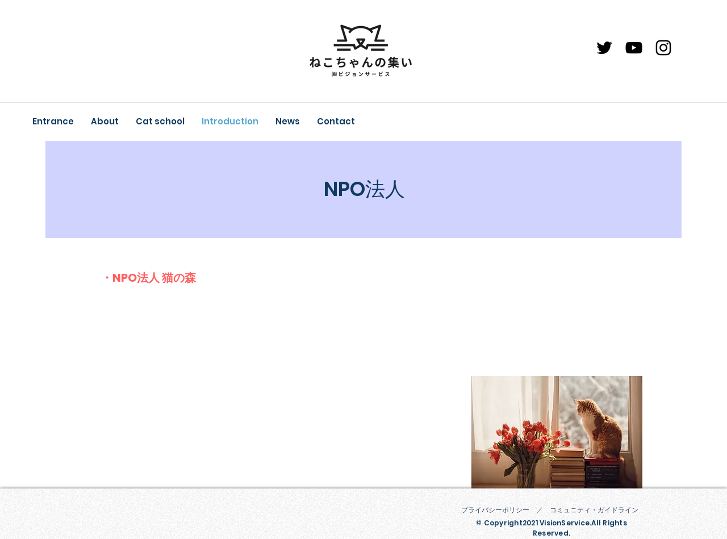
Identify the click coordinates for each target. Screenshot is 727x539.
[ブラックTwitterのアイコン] (604, 47)
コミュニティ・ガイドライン (594, 510)
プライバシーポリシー (495, 510)
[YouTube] (634, 47)
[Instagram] (663, 47)
